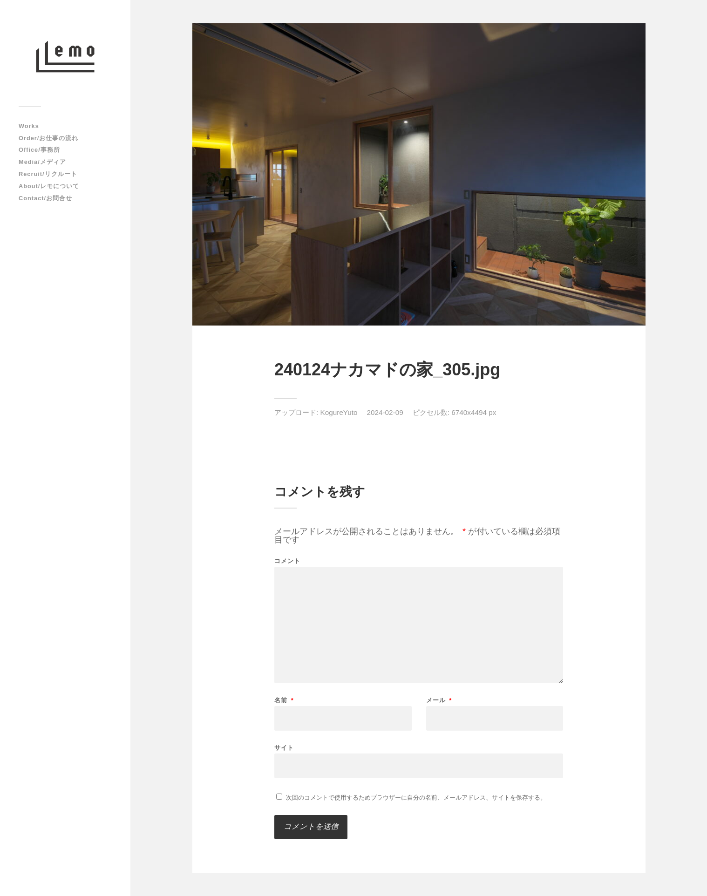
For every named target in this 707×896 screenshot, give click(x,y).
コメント (287, 561)
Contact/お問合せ (45, 198)
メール (439, 700)
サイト (284, 747)
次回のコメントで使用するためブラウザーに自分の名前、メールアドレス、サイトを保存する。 (416, 797)
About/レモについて (49, 186)
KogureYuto (339, 412)
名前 (284, 700)
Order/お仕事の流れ (48, 138)
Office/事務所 (39, 149)
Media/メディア (42, 161)
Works (29, 125)
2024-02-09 (385, 412)
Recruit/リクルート (48, 173)
